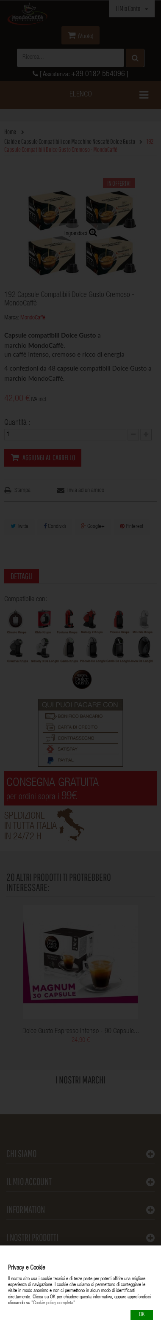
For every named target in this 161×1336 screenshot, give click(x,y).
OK (141, 1315)
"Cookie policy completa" (53, 1303)
